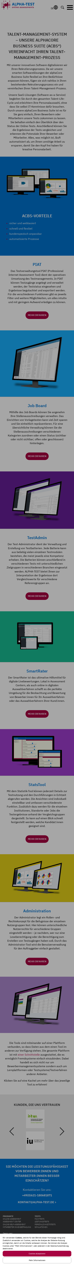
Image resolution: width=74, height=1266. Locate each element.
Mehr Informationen (37, 1260)
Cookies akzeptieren (37, 1253)
